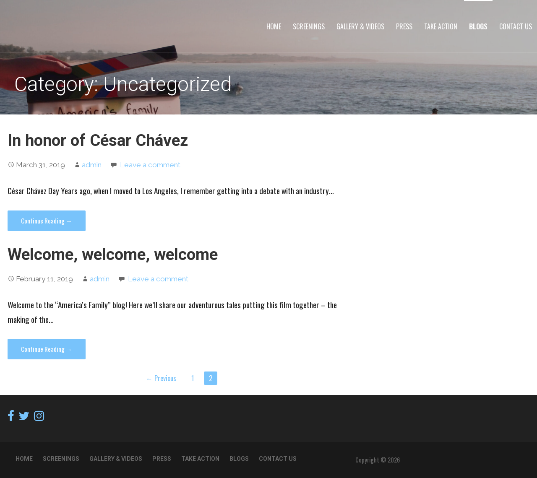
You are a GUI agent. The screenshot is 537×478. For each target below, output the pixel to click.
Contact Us (515, 26)
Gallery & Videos (360, 26)
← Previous (161, 378)
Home (273, 26)
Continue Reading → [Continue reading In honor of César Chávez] (46, 220)
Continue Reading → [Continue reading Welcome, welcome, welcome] (46, 348)
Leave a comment (150, 165)
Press (404, 26)
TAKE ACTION (440, 26)
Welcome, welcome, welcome (113, 254)
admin (92, 165)
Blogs (478, 26)
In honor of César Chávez (98, 140)
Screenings (309, 26)
